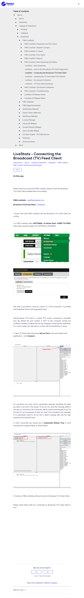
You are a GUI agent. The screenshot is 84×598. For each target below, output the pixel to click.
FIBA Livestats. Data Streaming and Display (40, 62)
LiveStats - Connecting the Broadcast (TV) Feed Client (45, 73)
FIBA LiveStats (28, 40)
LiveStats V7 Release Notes (34, 98)
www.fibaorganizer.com (35, 200)
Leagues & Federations (27, 26)
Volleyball (24, 33)
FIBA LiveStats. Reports (33, 58)
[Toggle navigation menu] (79, 4)
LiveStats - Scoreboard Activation (38, 80)
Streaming (23, 22)
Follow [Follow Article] (18, 170)
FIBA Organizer (28, 102)
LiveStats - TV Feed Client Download (39, 84)
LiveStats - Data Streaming (35, 66)
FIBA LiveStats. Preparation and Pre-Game (40, 44)
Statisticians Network (30, 109)
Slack (21, 145)
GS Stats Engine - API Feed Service (36, 134)
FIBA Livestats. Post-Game (34, 55)
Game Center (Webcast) (32, 113)
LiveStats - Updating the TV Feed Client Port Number (45, 76)
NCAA (21, 19)
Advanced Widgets (30, 123)
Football (24, 29)
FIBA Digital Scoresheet (31, 105)
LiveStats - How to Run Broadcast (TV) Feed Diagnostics (46, 69)
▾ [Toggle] (14, 15)
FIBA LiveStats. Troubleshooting (36, 91)
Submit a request (50, 583)
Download (41, 205)
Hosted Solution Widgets (32, 127)
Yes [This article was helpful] (36, 572)
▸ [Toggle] (17, 29)
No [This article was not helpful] (48, 572)
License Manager (29, 120)
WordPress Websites (30, 116)
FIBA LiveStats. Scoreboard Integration (39, 87)
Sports (19, 15)
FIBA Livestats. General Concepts (37, 48)
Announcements (29, 142)
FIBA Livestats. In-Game (33, 51)
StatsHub (26, 138)
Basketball (25, 37)
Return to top (19, 590)
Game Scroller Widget (31, 131)
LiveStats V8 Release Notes (34, 94)
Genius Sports (18, 163)
